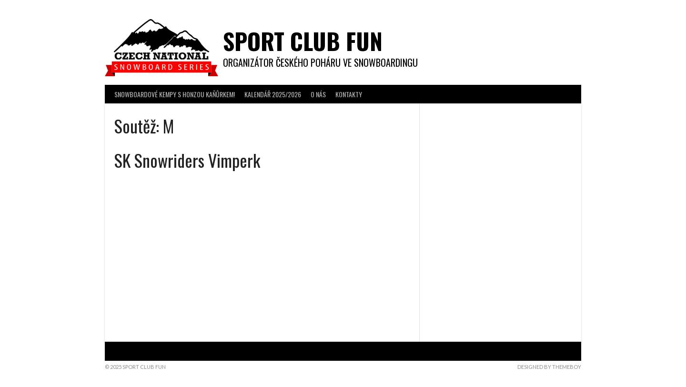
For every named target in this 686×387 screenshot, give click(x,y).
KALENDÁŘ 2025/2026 (272, 94)
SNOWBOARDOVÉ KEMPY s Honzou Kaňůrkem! (174, 94)
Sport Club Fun (303, 41)
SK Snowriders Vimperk (187, 160)
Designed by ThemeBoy (549, 367)
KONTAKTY (348, 94)
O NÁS (318, 94)
